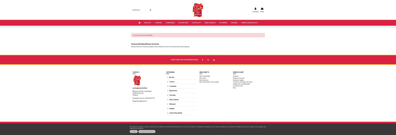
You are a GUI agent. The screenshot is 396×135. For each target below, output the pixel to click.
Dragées (172, 108)
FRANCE (135, 95)
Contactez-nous (238, 86)
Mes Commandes (204, 76)
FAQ (234, 88)
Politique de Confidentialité (241, 84)
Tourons (172, 82)
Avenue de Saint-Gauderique (143, 91)
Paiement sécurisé (238, 78)
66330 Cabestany (138, 93)
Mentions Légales (238, 80)
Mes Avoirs (202, 78)
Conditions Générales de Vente (243, 82)
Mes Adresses (203, 80)
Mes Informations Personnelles (209, 82)
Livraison (235, 76)
